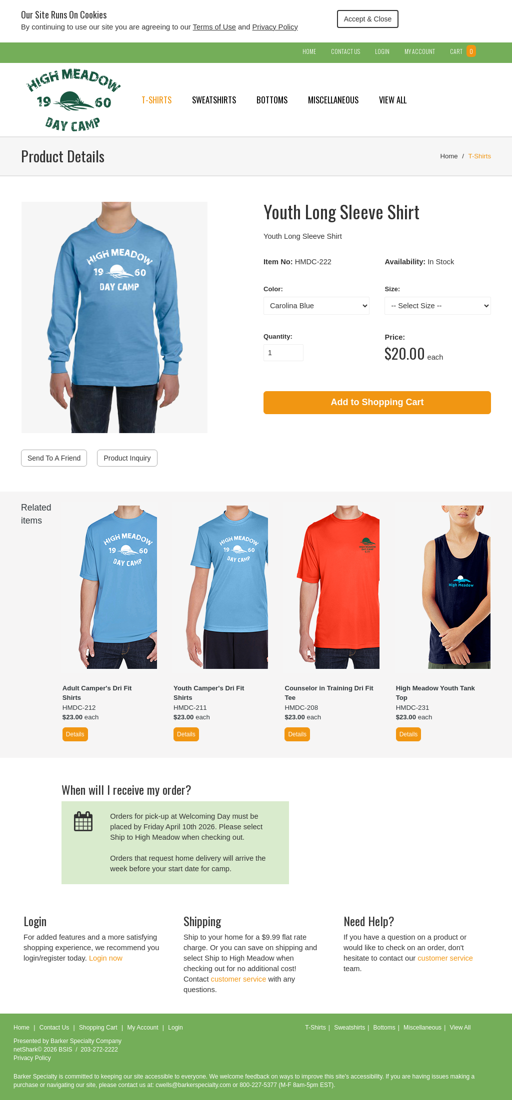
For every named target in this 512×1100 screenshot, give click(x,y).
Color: (273, 289)
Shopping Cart (98, 1027)
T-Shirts (157, 99)
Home (309, 51)
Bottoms (272, 99)
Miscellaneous (333, 99)
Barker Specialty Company (86, 1041)
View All (392, 99)
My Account (419, 51)
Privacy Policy (275, 27)
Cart (463, 51)
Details (75, 734)
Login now (105, 958)
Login (382, 51)
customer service (238, 979)
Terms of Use (214, 27)
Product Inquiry (127, 458)
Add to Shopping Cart (377, 402)
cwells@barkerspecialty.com (193, 1085)
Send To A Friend (54, 458)
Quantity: (278, 336)
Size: (392, 289)
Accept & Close (368, 19)
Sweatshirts (214, 99)
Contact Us (345, 51)
